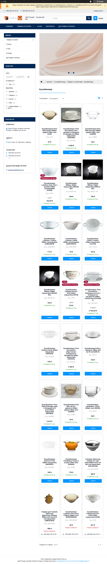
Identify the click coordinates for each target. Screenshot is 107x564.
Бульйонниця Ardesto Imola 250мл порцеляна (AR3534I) (49, 350)
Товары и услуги (24, 26)
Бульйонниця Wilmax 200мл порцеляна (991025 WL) (71, 185)
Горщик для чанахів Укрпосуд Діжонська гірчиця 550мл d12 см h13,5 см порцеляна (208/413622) (49, 516)
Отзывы (9, 53)
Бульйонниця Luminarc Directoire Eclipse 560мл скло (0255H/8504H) (71, 514)
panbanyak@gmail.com (16, 170)
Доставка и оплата (66, 26)
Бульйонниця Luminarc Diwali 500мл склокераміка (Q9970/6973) (71, 241)
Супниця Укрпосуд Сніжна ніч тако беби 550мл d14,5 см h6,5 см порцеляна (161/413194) (93, 462)
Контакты (50, 26)
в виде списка (102, 98)
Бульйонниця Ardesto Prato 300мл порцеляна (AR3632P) (49, 461)
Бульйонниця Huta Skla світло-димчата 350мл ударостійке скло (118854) (71, 408)
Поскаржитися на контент (64, 561)
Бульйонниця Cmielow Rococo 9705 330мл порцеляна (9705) (93, 514)
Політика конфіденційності (81, 561)
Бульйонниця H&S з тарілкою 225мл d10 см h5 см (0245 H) (93, 350)
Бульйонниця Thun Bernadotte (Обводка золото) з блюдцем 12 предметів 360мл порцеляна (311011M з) (93, 295)
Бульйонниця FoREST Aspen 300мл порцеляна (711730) (93, 241)
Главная (9, 26)
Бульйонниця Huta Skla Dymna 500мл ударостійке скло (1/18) (49, 131)
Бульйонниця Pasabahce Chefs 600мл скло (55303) (92, 406)
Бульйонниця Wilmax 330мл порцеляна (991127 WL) (92, 185)
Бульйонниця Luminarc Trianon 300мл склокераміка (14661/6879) (49, 241)
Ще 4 (9, 108)
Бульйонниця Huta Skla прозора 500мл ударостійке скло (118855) (93, 131)
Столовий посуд (60, 82)
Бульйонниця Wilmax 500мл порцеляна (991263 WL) (49, 292)
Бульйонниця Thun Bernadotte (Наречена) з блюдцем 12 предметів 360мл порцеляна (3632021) (71, 353)
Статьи (8, 44)
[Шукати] (89, 18)
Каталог (49, 82)
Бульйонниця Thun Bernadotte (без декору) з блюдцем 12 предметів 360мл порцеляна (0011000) (71, 133)
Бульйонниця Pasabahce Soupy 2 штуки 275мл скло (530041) (71, 461)
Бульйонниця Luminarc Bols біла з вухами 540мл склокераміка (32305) (49, 186)
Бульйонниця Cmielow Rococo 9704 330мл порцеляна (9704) (71, 292)
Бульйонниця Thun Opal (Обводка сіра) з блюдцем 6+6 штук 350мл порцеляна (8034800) (49, 409)
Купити (50, 152)
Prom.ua (63, 559)
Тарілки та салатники (75, 82)
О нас (39, 26)
